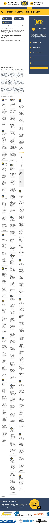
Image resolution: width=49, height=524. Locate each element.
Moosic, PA (3, 85)
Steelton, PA (6, 91)
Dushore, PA (10, 76)
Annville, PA (10, 69)
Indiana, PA (16, 82)
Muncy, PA (11, 87)
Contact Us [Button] (39, 68)
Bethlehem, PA (17, 70)
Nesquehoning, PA (17, 87)
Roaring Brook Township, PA (15, 89)
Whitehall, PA (18, 92)
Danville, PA (3, 75)
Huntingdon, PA (9, 82)
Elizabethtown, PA (17, 77)
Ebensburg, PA (9, 77)
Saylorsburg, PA (8, 90)
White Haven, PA (11, 92)
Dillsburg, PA (15, 75)
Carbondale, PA (15, 72)
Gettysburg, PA (3, 80)
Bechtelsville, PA (16, 69)
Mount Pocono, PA (17, 85)
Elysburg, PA (6, 79)
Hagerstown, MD (11, 80)
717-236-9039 (12, 3)
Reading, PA (6, 89)
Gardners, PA (18, 79)
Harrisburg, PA (3, 81)
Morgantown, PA (10, 85)
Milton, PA (20, 84)
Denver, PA (9, 75)
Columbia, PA (12, 74)
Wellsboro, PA (20, 91)
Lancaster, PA (10, 83)
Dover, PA (21, 75)
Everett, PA (12, 79)
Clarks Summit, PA (13, 73)
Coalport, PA (6, 74)
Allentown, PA (3, 69)
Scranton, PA (15, 90)
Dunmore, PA (3, 76)
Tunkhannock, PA (13, 91)
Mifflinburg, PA (13, 84)
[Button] (7, 18)
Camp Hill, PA (8, 72)
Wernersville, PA (4, 92)
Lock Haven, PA (6, 84)
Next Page (3, 496)
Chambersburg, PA (4, 73)
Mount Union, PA (4, 87)
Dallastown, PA (19, 74)
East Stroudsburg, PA (17, 76)
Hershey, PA (10, 81)
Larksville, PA (16, 83)
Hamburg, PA (18, 80)
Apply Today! (37, 4)
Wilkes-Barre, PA (4, 94)
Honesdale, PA (16, 81)
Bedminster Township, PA (8, 70)
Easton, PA (3, 77)
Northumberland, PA (15, 88)
